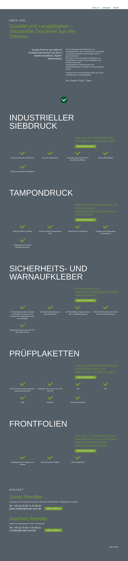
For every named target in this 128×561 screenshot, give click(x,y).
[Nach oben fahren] (113, 546)
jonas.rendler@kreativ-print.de (25, 508)
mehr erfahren (85, 146)
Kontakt (116, 8)
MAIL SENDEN (53, 509)
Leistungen (106, 8)
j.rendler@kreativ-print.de (22, 530)
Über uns (96, 8)
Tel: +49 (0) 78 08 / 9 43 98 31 (25, 527)
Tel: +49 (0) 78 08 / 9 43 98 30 (25, 505)
